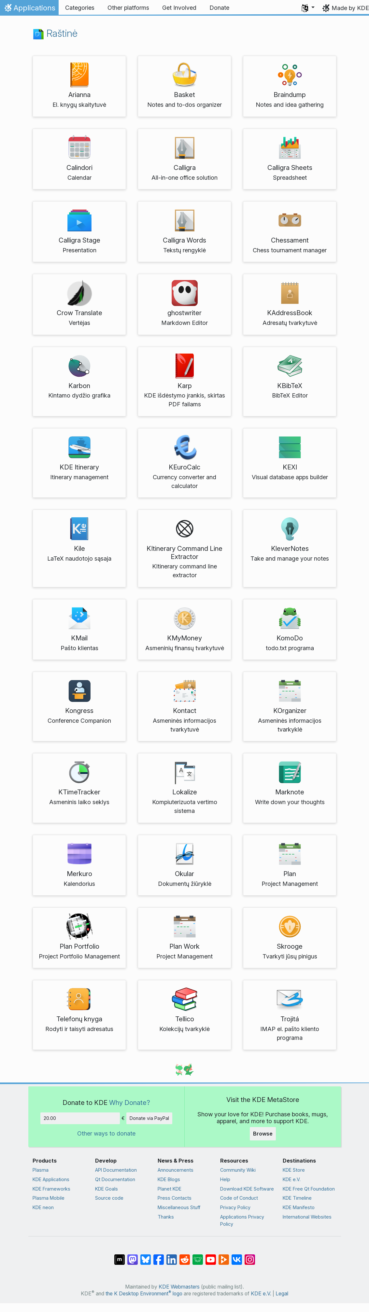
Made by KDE (350, 8)
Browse (263, 1133)
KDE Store (294, 1170)
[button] (308, 8)
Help (225, 1179)
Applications (29, 9)
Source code (109, 1198)
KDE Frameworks (51, 1189)
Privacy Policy (235, 1207)
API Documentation (116, 1170)
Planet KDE (169, 1189)
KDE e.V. (292, 1179)
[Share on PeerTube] (224, 1256)
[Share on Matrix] (119, 1256)
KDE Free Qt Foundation (309, 1189)
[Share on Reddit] (184, 1256)
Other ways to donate (106, 1133)
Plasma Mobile (48, 1198)
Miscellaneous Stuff (179, 1207)
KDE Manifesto (299, 1207)
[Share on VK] (237, 1256)
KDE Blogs (169, 1179)
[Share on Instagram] (250, 1256)
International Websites (307, 1217)
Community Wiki (238, 1170)
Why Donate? (129, 1102)
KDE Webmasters (179, 1287)
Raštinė (55, 33)
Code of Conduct (239, 1198)
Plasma (41, 1170)
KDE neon (43, 1207)
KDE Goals (106, 1189)
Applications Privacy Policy (242, 1220)
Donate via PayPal (149, 1118)
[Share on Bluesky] (145, 1256)
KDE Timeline (297, 1198)
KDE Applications (51, 1179)
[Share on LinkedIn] (171, 1256)
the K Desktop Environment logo (144, 1294)
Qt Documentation (115, 1179)
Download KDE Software (247, 1189)
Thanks (166, 1217)
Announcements (175, 1170)
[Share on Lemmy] (197, 1256)
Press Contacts (175, 1198)
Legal (282, 1294)
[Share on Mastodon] (132, 1256)
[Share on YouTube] (211, 1256)
